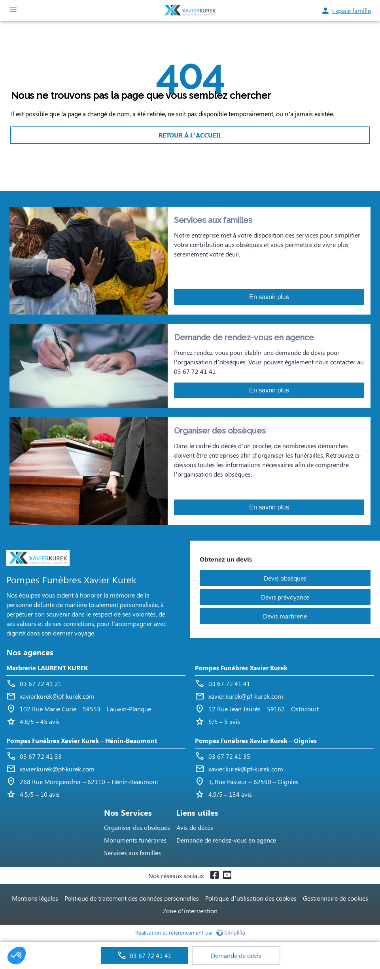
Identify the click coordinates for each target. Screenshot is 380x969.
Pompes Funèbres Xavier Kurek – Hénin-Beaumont (81, 740)
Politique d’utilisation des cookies (250, 898)
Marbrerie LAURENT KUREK (47, 668)
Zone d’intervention (190, 911)
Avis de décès (194, 827)
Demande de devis (236, 955)
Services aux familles (132, 852)
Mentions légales (35, 898)
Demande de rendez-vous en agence (226, 840)
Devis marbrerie (285, 616)
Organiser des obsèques (137, 827)
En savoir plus (269, 297)
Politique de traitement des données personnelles (131, 898)
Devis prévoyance (285, 597)
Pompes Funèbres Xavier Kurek (241, 668)
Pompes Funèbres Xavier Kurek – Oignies (256, 740)
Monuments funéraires (135, 840)
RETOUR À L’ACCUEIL (190, 135)
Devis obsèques (285, 578)
